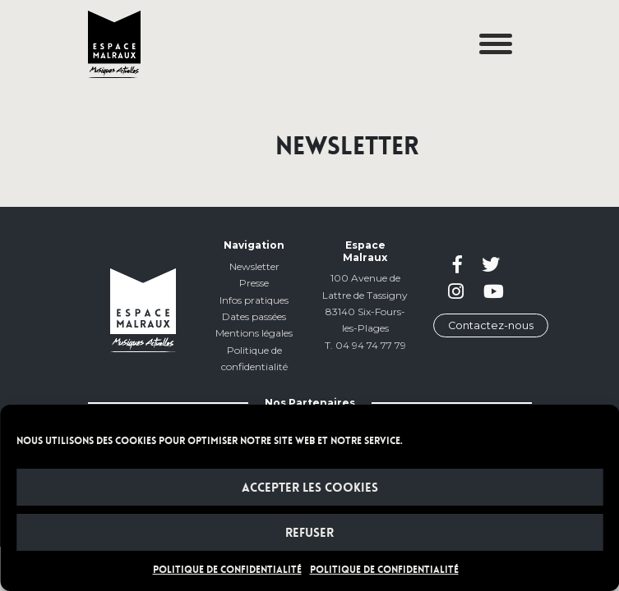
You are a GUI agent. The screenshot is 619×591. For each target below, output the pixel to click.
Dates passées (254, 316)
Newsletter (254, 266)
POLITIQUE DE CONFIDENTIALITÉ (227, 569)
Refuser (309, 533)
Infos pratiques (254, 300)
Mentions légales (254, 333)
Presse (254, 283)
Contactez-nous (491, 325)
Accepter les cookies (310, 487)
